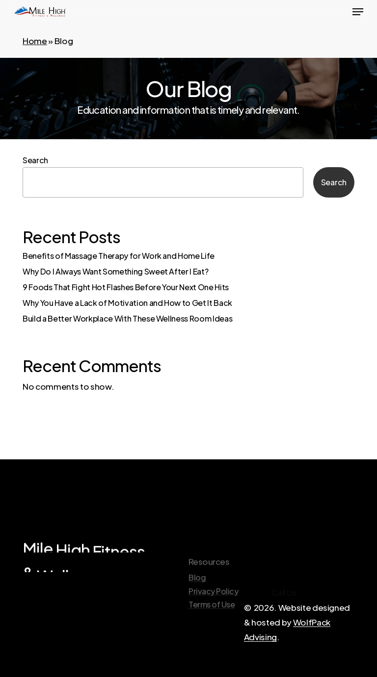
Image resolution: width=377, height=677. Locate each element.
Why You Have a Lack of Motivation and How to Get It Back (127, 303)
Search (35, 160)
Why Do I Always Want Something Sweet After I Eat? (115, 271)
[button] (357, 12)
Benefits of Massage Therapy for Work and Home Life (119, 256)
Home (35, 40)
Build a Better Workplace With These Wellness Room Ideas (127, 318)
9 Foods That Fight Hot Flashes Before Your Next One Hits (126, 287)
